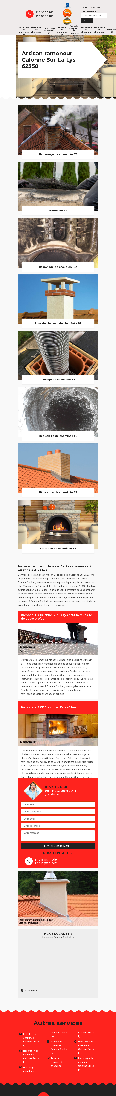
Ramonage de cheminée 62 (99, 31)
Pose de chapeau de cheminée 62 (74, 31)
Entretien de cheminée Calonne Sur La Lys (31, 1040)
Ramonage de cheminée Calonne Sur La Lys (86, 1064)
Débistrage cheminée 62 (49, 30)
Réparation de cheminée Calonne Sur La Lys (31, 1056)
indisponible (45, 12)
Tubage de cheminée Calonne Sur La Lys (59, 1047)
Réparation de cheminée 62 (36, 31)
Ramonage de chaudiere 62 (86, 31)
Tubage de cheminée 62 (62, 31)
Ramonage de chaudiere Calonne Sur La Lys (86, 1047)
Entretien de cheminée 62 (24, 31)
